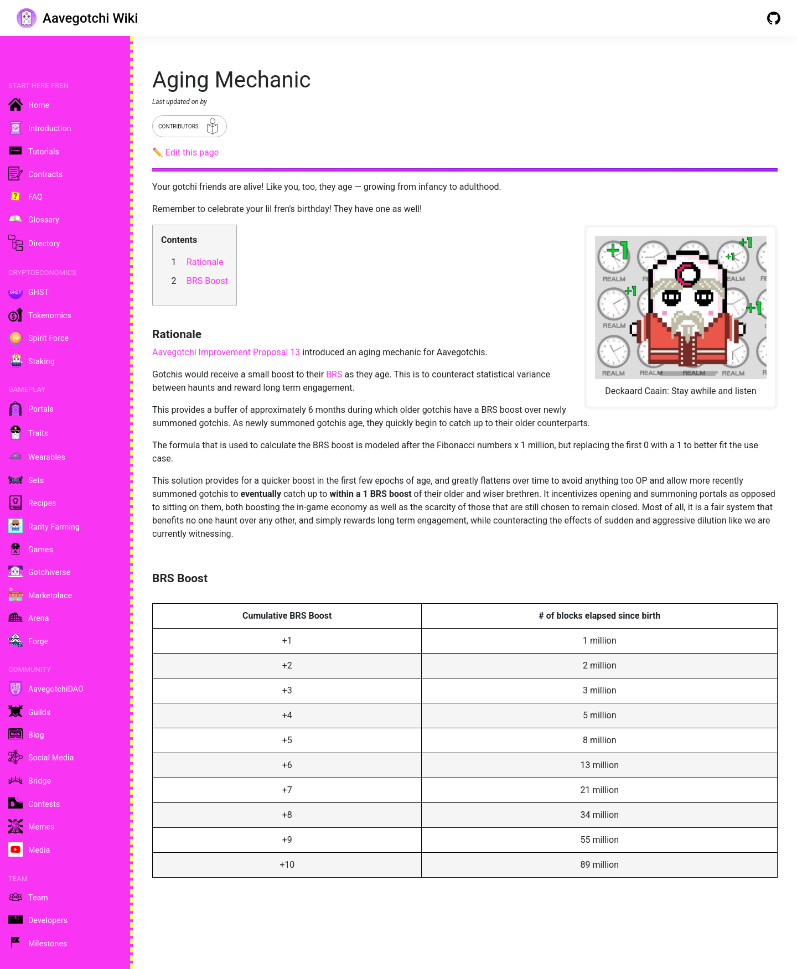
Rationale (205, 262)
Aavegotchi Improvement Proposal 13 (226, 352)
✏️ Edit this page (185, 152)
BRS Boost (207, 281)
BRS (334, 374)
